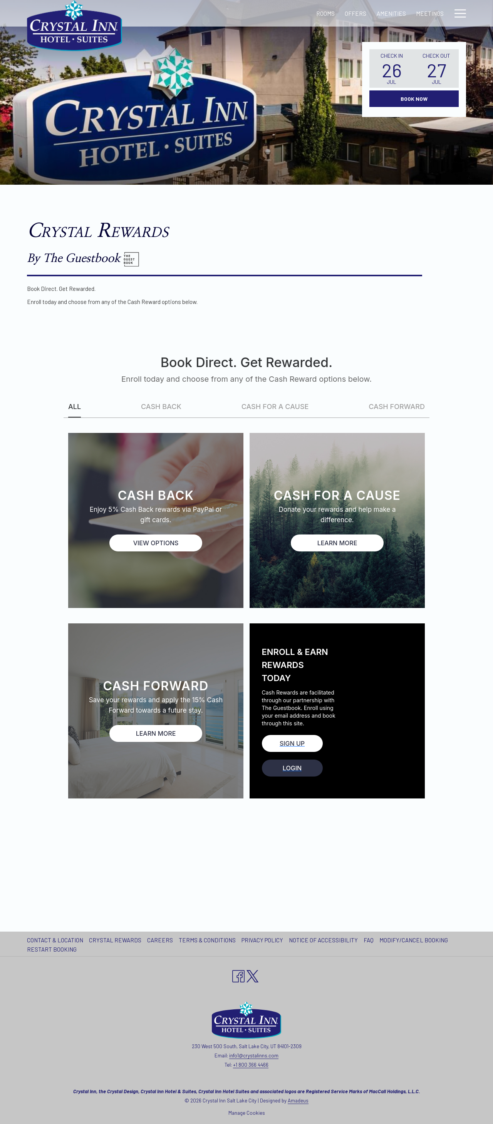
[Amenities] (257, 13)
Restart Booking (52, 949)
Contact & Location (55, 940)
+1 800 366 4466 (250, 1065)
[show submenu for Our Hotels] (462, 13)
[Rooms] (191, 13)
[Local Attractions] (382, 13)
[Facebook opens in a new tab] (238, 975)
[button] (391, 68)
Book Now (414, 98)
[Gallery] (331, 13)
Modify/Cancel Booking (413, 940)
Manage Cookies (246, 1113)
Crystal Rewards (115, 940)
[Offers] (221, 13)
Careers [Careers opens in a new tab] (161, 940)
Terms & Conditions (207, 940)
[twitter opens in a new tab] (252, 975)
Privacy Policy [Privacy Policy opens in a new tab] (263, 940)
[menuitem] (56, 940)
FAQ (369, 940)
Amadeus (298, 1100)
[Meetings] (295, 13)
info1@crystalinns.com (253, 1055)
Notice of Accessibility (323, 940)
